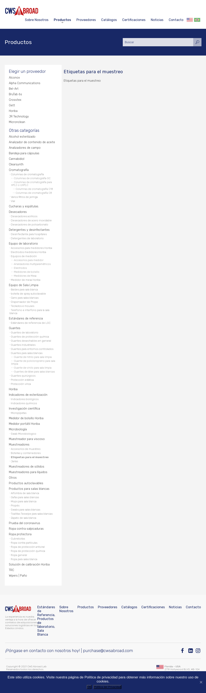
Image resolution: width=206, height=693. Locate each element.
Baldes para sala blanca (24, 289)
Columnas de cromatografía (27, 174)
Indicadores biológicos (25, 399)
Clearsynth (16, 164)
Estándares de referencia (26, 318)
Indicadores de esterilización (28, 395)
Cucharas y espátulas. (24, 206)
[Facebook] (183, 650)
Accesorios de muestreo (26, 448)
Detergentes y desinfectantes (29, 230)
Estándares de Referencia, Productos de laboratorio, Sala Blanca (46, 620)
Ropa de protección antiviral (28, 546)
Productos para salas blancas (29, 489)
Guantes (14, 328)
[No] (201, 682)
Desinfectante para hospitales (29, 234)
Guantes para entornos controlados (32, 349)
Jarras (14, 461)
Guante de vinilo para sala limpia (33, 367)
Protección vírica (21, 383)
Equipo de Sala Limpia (23, 285)
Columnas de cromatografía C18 (34, 189)
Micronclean (17, 122)
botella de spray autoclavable (28, 293)
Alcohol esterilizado (22, 136)
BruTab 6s (15, 94)
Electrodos (20, 268)
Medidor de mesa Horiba (25, 279)
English (190, 20)
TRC (11, 570)
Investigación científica (24, 408)
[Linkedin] (190, 650)
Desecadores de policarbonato (29, 224)
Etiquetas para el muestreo (30, 457)
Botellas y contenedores (26, 453)
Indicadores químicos (24, 403)
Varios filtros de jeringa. (24, 196)
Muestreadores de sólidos (26, 466)
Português (197, 20)
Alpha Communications (24, 83)
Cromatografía (19, 170)
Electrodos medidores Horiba (28, 252)
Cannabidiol (16, 159)
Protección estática (22, 379)
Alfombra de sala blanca (25, 493)
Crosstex (15, 100)
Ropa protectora (20, 534)
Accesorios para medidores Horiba (31, 248)
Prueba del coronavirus (24, 523)
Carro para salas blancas (25, 297)
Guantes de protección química (30, 336)
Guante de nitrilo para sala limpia (33, 357)
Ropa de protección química (28, 551)
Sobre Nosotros (36, 20)
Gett (12, 105)
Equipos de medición (24, 256)
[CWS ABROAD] (21, 10)
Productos (62, 20)
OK (89, 686)
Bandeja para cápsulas (24, 153)
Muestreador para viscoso (27, 439)
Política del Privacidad (107, 686)
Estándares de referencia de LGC (30, 322)
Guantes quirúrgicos (23, 375)
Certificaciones (133, 20)
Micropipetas (18, 412)
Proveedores (86, 20)
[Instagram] (198, 650)
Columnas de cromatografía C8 (34, 193)
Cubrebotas (18, 538)
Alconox (14, 77)
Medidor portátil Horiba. (24, 424)
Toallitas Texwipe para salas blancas (32, 513)
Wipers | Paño (18, 575)
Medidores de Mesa (25, 275)
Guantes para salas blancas (26, 353)
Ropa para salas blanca (24, 559)
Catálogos (109, 20)
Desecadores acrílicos (24, 216)
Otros (13, 477)
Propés (15, 505)
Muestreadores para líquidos (28, 472)
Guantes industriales (23, 344)
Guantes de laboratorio (24, 332)
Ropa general (19, 555)
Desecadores (18, 212)
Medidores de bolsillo (26, 271)
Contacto (176, 20)
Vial (13, 201)
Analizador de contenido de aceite (32, 142)
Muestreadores (19, 444)
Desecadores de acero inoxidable (31, 220)
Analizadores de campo (25, 148)
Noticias (157, 20)
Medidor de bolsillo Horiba (26, 418)
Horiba (13, 111)
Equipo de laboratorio (23, 243)
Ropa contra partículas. (24, 542)
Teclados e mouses (22, 306)
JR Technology (19, 116)
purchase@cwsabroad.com (108, 650)
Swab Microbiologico (23, 433)
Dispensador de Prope (24, 301)
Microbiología (18, 429)
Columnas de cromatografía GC (32, 178)
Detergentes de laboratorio (27, 238)
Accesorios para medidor (28, 260)
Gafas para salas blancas (25, 497)
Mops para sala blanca (23, 501)
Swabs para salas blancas (25, 509)
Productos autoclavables (26, 483)
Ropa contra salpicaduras (26, 528)
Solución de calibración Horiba (29, 564)
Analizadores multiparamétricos (32, 264)
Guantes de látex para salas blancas (34, 371)
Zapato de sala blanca (23, 517)
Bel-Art (14, 89)
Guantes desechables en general (31, 340)
